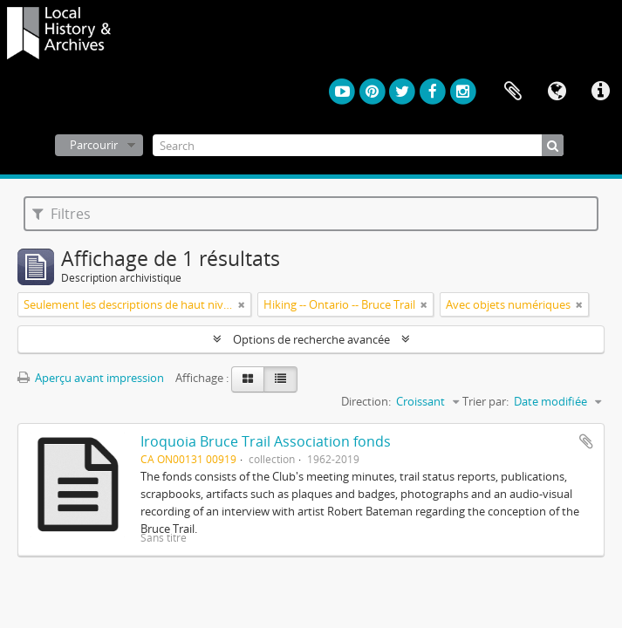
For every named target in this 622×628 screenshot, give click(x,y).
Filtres (61, 213)
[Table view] (280, 379)
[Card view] (247, 379)
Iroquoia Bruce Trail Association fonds (265, 441)
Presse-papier (513, 91)
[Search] (358, 145)
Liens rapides (600, 91)
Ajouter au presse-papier (586, 441)
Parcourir (94, 145)
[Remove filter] (241, 304)
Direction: (366, 401)
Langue (556, 91)
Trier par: (485, 401)
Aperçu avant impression (90, 378)
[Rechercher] (553, 145)
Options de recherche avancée (311, 339)
